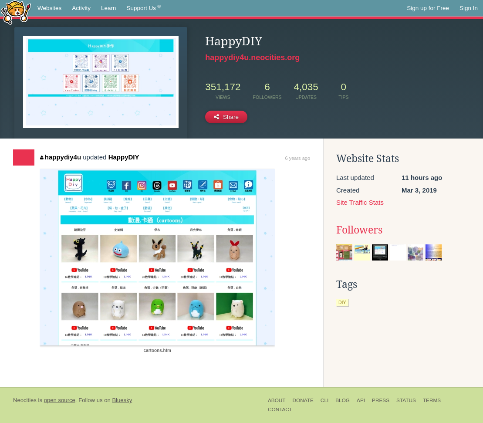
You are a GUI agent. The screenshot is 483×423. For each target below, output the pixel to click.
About (277, 400)
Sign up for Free (428, 8)
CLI (324, 400)
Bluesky (122, 400)
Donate (303, 400)
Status (406, 400)
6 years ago (297, 158)
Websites (49, 8)
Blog (342, 400)
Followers (359, 230)
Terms (432, 400)
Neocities (25, 400)
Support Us (144, 8)
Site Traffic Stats (360, 202)
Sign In (468, 8)
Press (380, 400)
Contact (280, 409)
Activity (81, 8)
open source (59, 400)
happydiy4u (60, 157)
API (361, 400)
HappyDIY (123, 157)
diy (342, 302)
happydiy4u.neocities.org (252, 57)
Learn (108, 8)
